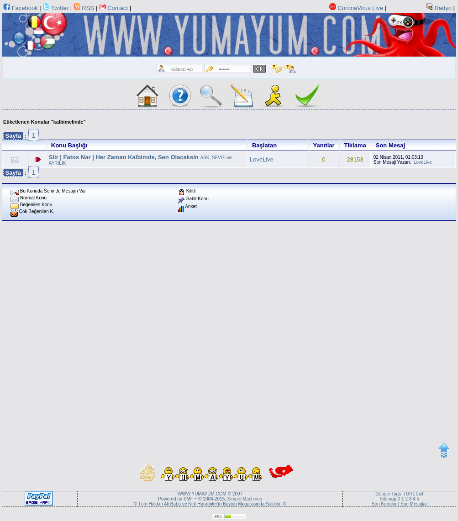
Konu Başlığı (69, 145)
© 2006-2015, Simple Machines (230, 498)
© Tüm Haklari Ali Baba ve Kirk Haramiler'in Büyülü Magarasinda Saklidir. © (210, 503)
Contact (118, 8)
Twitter (59, 8)
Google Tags (388, 493)
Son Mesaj (390, 145)
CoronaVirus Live (360, 8)
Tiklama (355, 145)
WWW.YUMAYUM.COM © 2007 (210, 493)
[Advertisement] (107, 334)
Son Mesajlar (413, 503)
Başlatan (264, 145)
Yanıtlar (324, 145)
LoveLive (262, 159)
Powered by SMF (175, 498)
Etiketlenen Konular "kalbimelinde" (44, 122)
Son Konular (384, 503)
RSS (88, 8)
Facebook (25, 8)
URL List (414, 493)
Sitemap (388, 498)
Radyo (443, 8)
